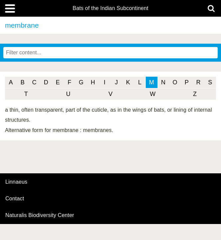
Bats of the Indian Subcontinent (110, 8)
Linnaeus (16, 182)
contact (14, 198)
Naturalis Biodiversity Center (39, 215)
